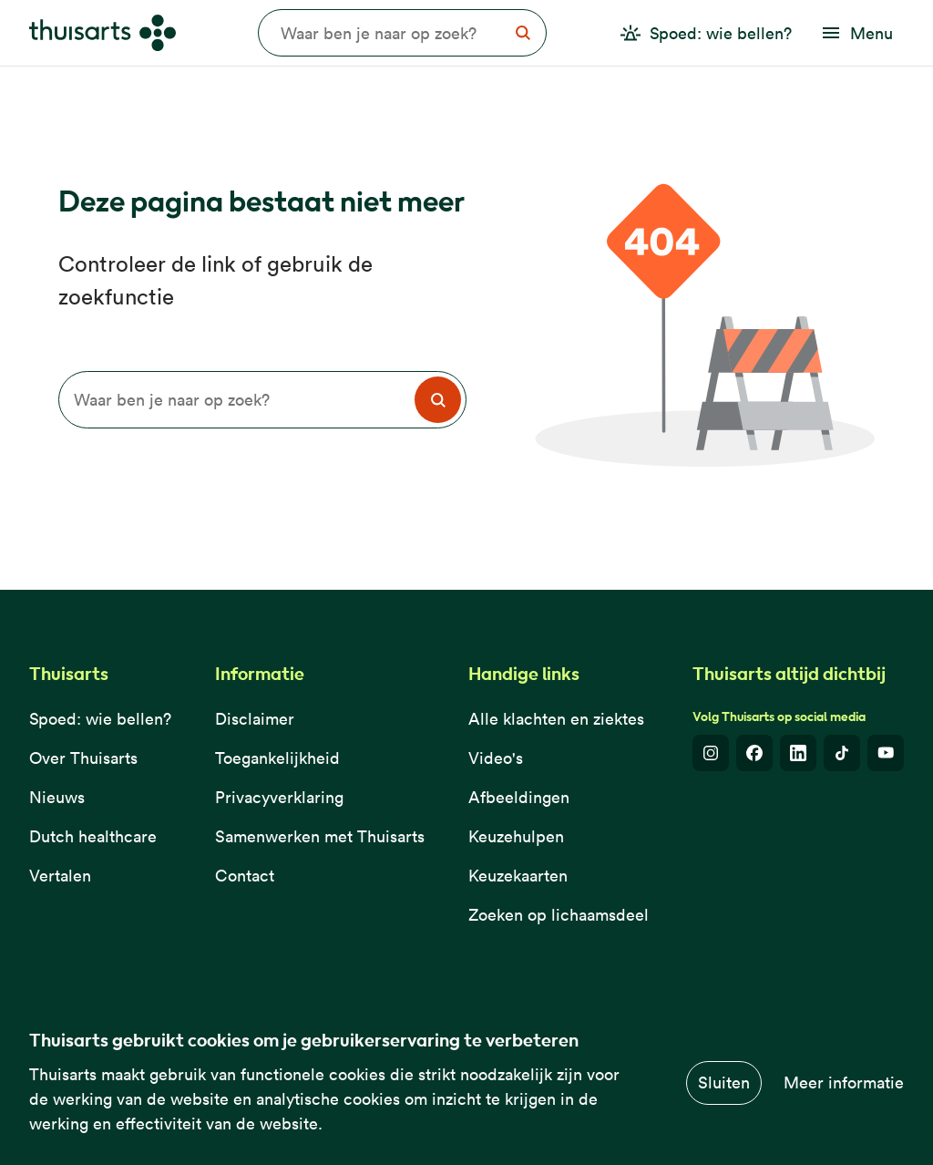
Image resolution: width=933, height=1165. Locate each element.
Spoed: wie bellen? (100, 718)
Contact (244, 875)
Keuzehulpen (516, 836)
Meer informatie (844, 1082)
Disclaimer (254, 718)
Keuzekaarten (518, 875)
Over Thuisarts (83, 757)
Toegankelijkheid (277, 757)
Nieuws (57, 797)
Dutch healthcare (93, 836)
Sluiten (724, 1082)
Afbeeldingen (518, 797)
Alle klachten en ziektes (556, 718)
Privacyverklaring (279, 797)
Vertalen (60, 875)
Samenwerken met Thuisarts (320, 836)
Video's (495, 757)
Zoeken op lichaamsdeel (558, 914)
